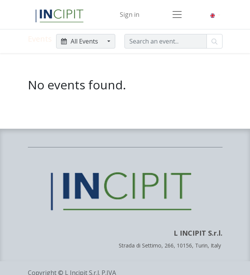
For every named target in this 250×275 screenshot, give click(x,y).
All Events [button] (80, 41)
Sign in (129, 14)
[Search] (214, 41)
